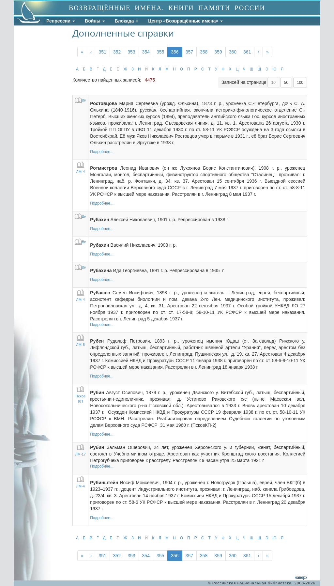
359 (218, 51)
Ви (80, 100)
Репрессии (60, 20)
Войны (95, 20)
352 (117, 51)
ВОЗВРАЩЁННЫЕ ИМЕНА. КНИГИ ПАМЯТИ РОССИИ (167, 7)
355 (160, 51)
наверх (301, 577)
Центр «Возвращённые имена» (185, 20)
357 (189, 51)
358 (203, 51)
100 (300, 82)
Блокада (127, 20)
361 (247, 51)
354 (146, 51)
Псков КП (80, 395)
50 (286, 82)
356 (174, 51)
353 (131, 51)
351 (102, 51)
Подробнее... (102, 151)
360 (232, 51)
